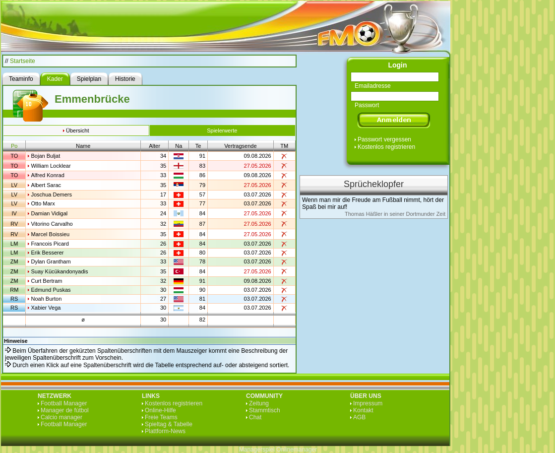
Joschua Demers (51, 194)
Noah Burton (46, 299)
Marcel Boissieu (50, 234)
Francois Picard (49, 244)
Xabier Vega (46, 308)
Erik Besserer (47, 253)
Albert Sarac (46, 185)
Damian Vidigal (49, 213)
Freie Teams (161, 417)
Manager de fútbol (65, 410)
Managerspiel (257, 449)
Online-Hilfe (160, 410)
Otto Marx (43, 203)
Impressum (367, 403)
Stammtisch (264, 410)
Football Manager (64, 403)
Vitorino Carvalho (51, 224)
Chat (255, 417)
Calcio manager (61, 417)
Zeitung (259, 403)
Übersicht (77, 130)
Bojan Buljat (45, 156)
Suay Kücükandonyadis (59, 271)
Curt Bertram (46, 281)
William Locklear (50, 166)
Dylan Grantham (50, 261)
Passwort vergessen (384, 139)
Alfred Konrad (47, 175)
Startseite (22, 61)
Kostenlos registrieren (386, 146)
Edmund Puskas (50, 290)
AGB (359, 417)
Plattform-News (165, 431)
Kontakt (363, 410)
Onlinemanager (296, 449)
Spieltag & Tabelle (168, 424)
